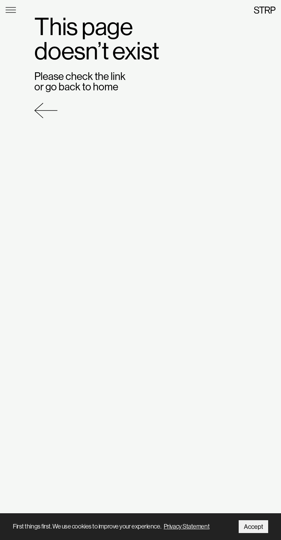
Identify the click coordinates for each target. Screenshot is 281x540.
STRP (265, 10)
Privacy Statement (187, 526)
